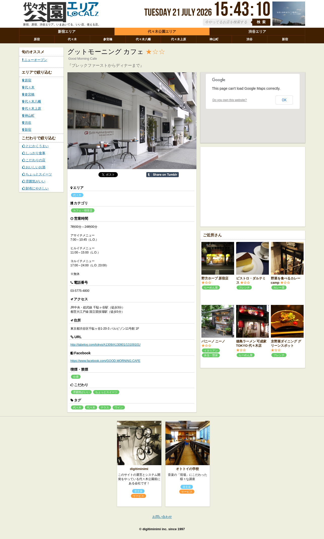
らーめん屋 (211, 287)
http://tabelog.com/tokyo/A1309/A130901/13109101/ (105, 344)
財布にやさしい (35, 188)
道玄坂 (138, 491)
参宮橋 (107, 39)
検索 (262, 22)
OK (284, 100)
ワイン (119, 407)
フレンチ (244, 287)
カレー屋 (278, 287)
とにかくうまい (35, 146)
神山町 (214, 39)
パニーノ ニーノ (213, 341)
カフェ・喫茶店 (82, 210)
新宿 (285, 39)
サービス (138, 495)
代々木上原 (178, 39)
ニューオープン (34, 60)
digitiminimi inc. (154, 529)
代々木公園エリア (162, 31)
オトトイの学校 (187, 469)
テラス (105, 407)
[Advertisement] (252, 186)
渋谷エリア (257, 31)
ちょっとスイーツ (37, 174)
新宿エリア (67, 31)
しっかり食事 (34, 153)
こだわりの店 (34, 160)
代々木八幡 (143, 39)
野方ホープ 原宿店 (215, 278)
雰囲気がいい (34, 181)
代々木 (72, 39)
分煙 (76, 376)
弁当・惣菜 (211, 355)
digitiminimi (139, 469)
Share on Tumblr (162, 174)
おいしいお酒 (34, 167)
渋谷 (249, 39)
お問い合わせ (162, 517)
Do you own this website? (229, 100)
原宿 (37, 39)
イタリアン (211, 350)
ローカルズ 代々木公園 (61, 13)
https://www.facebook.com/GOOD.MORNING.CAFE (105, 361)
